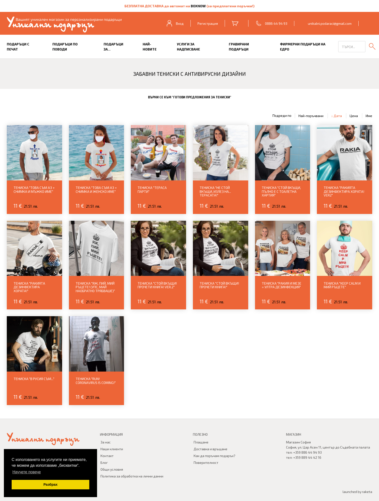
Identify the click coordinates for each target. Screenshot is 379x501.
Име (369, 116)
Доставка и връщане (210, 449)
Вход (174, 23)
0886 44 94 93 (276, 23)
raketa (367, 492)
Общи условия (111, 469)
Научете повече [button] (26, 472)
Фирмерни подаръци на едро (302, 46)
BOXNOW (198, 6)
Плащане (201, 442)
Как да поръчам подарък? (214, 456)
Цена (354, 116)
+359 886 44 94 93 (307, 452)
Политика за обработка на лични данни (131, 476)
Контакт (107, 456)
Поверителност (206, 462)
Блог (104, 462)
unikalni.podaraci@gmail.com (330, 23)
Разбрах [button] (50, 484)
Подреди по (281, 116)
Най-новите (150, 46)
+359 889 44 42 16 (307, 457)
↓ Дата (336, 116)
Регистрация (208, 23)
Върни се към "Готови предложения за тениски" (189, 97)
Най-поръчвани (310, 116)
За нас (105, 442)
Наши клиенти (111, 449)
